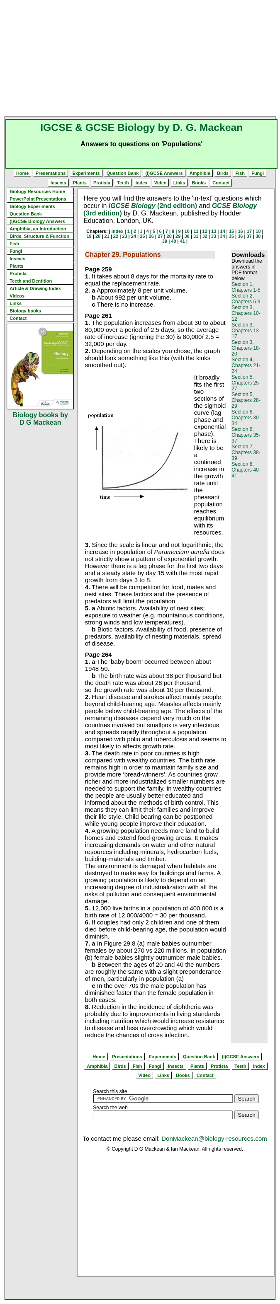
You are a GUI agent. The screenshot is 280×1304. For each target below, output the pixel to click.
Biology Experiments (32, 206)
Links (179, 182)
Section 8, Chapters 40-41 (245, 470)
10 (187, 231)
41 (182, 241)
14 (222, 231)
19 (89, 236)
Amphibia (200, 173)
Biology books (25, 310)
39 (164, 241)
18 (258, 231)
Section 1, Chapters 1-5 (245, 287)
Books (199, 182)
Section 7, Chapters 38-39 (245, 452)
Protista (101, 182)
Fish (240, 173)
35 (231, 236)
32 (204, 236)
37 (249, 236)
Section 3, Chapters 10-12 (245, 313)
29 (177, 236)
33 (213, 236)
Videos (17, 295)
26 (151, 236)
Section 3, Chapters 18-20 (245, 348)
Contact (220, 182)
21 (106, 236)
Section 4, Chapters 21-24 (245, 365)
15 (231, 231)
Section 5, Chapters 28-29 (245, 400)
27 (160, 236)
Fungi (257, 173)
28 (169, 236)
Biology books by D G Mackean (40, 418)
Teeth (123, 182)
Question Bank (123, 173)
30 (186, 236)
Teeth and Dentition (31, 280)
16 (240, 231)
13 (213, 231)
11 (195, 231)
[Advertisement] (142, 58)
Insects (58, 182)
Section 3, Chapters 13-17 (245, 330)
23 (124, 236)
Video (160, 182)
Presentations (51, 173)
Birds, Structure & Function (39, 236)
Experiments (86, 173)
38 (258, 236)
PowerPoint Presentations (38, 198)
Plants (80, 182)
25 (142, 236)
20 (97, 236)
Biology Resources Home (37, 191)
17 (249, 231)
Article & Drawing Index (35, 288)
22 (115, 236)
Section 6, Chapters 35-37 (245, 435)
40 (173, 241)
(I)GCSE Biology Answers (37, 221)
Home (22, 173)
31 (195, 236)
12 (204, 231)
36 (240, 236)
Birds (223, 173)
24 (133, 236)
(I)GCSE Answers (164, 173)
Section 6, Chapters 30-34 (245, 417)
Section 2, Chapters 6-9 (245, 299)
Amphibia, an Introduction (38, 228)
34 (222, 236)
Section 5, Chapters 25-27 (245, 383)
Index (142, 182)
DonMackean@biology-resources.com (214, 1138)
